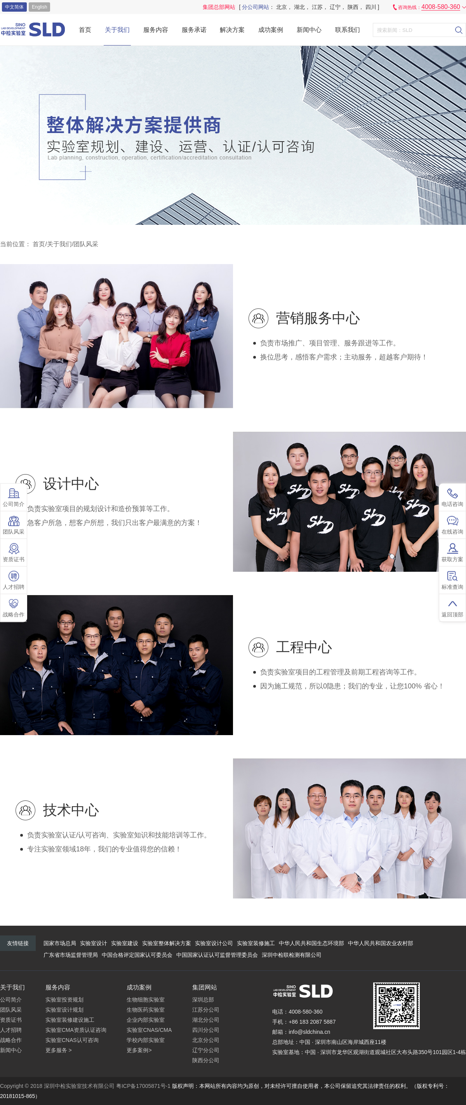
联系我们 (347, 29)
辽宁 (335, 7)
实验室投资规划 (64, 999)
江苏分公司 (205, 1010)
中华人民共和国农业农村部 (380, 943)
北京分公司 (205, 1040)
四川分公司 (205, 1030)
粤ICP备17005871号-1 (143, 1086)
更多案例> (139, 1050)
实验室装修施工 (256, 943)
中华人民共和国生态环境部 (311, 943)
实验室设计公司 (214, 943)
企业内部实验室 (146, 1020)
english (39, 7)
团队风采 (85, 244)
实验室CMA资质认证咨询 (75, 1030)
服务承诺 (194, 29)
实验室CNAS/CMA (149, 1030)
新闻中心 (309, 29)
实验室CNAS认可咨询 (72, 1040)
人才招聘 (11, 1030)
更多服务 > (58, 1050)
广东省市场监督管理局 (70, 955)
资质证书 (11, 1020)
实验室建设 (124, 943)
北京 (281, 7)
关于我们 (117, 29)
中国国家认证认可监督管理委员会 (217, 955)
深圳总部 (203, 999)
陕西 (353, 7)
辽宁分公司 (205, 1050)
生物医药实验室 (146, 1010)
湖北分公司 (205, 1020)
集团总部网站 (219, 7)
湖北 (299, 7)
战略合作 (11, 1040)
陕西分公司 (205, 1060)
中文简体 (14, 7)
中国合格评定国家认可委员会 (137, 955)
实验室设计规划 (64, 1010)
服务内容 (155, 29)
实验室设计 (93, 943)
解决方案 (232, 29)
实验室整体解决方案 (166, 943)
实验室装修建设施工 (69, 1020)
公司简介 (11, 999)
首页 (85, 29)
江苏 (317, 7)
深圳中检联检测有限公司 (292, 955)
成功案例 (270, 29)
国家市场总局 (59, 943)
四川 (370, 7)
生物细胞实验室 (146, 999)
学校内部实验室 (146, 1040)
